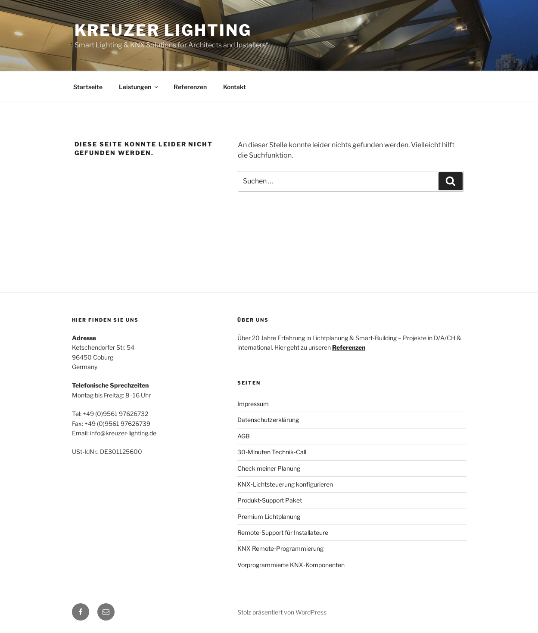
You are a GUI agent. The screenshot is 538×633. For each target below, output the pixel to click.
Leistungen (139, 86)
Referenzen (190, 86)
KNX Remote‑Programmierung (280, 548)
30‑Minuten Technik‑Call (271, 452)
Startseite (88, 86)
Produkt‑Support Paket (269, 500)
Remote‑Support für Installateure (282, 532)
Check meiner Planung (268, 468)
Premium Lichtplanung (268, 516)
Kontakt (234, 86)
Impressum (253, 403)
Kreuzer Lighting (163, 30)
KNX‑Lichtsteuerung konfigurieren (285, 484)
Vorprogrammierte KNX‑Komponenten (291, 564)
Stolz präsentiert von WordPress (282, 612)
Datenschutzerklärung (268, 419)
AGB (243, 436)
